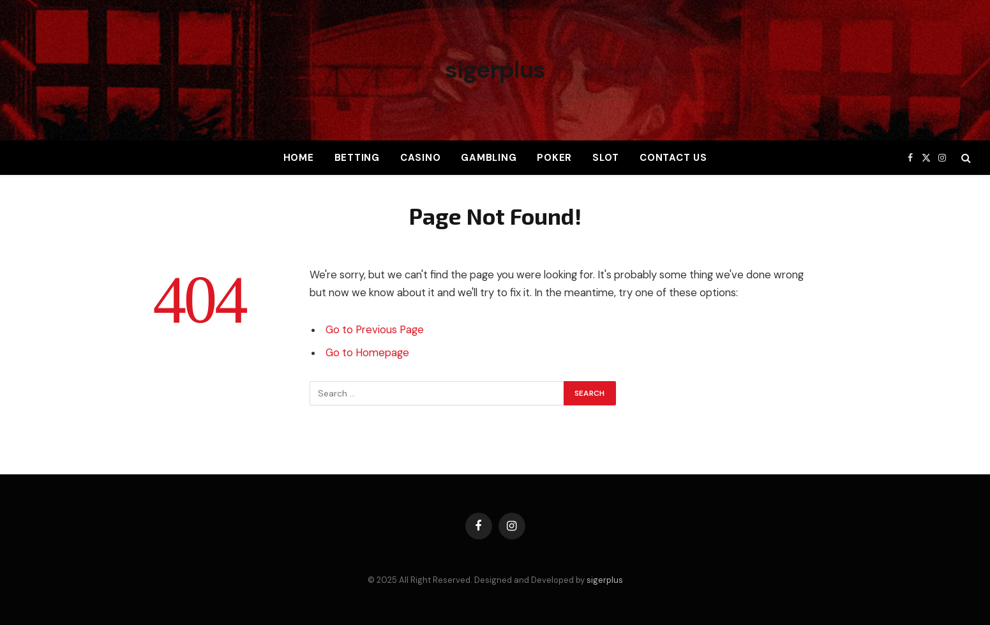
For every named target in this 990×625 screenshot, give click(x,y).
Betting (357, 157)
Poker (554, 157)
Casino (420, 157)
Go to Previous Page (375, 329)
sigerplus (605, 580)
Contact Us (673, 157)
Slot (605, 157)
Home (298, 157)
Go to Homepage (367, 352)
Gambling (488, 157)
